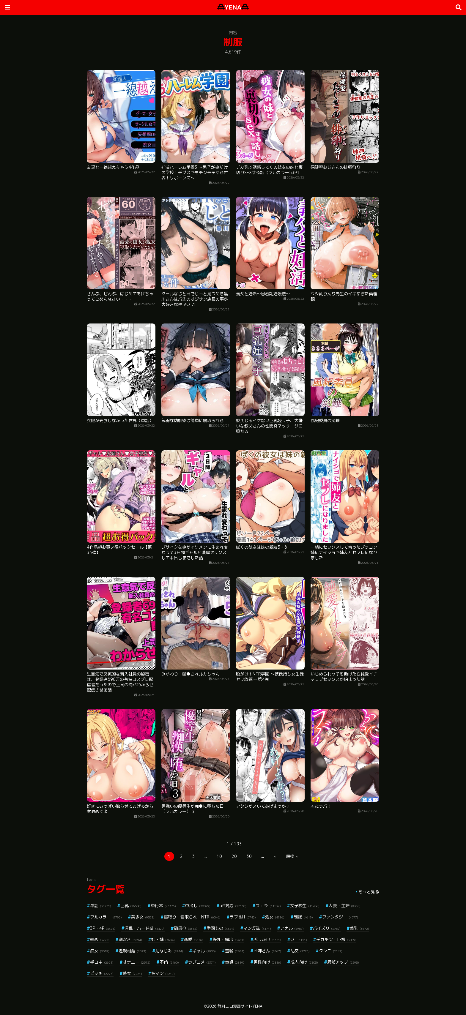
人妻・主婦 (344, 905)
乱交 (300, 951)
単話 (100, 905)
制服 (303, 917)
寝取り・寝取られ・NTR (192, 917)
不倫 (169, 962)
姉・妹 (163, 939)
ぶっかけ (267, 939)
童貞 (234, 962)
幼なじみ (169, 951)
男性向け (267, 962)
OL (298, 939)
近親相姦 (132, 951)
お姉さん (267, 951)
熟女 (132, 973)
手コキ (102, 962)
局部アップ (343, 962)
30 (249, 856)
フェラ (268, 905)
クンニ (330, 951)
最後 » (292, 856)
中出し (197, 905)
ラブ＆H (243, 917)
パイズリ (327, 928)
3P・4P (102, 928)
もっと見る (368, 891)
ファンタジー (340, 917)
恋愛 (193, 939)
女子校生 (304, 905)
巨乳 (130, 905)
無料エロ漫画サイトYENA (240, 1006)
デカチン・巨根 (336, 939)
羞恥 (234, 951)
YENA (233, 7)
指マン (163, 973)
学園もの (220, 928)
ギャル (204, 951)
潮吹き (130, 939)
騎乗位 (185, 928)
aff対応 (233, 905)
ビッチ (102, 973)
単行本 (163, 905)
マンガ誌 (257, 928)
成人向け (304, 962)
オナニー (136, 962)
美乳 (359, 928)
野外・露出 (228, 939)
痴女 (99, 951)
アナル (292, 928)
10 (219, 856)
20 (234, 856)
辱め (99, 939)
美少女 (143, 917)
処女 (274, 917)
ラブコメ (202, 962)
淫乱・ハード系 (145, 928)
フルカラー (106, 917)
